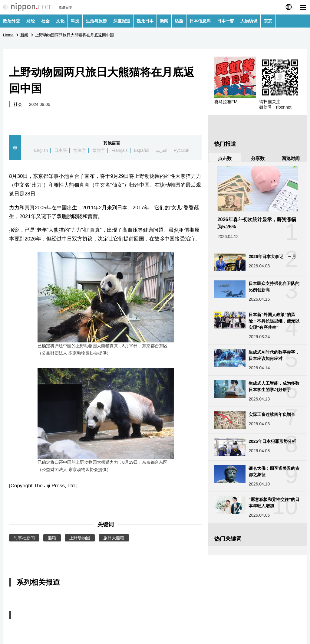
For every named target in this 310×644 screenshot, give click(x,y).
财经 (30, 20)
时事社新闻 (24, 537)
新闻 (164, 20)
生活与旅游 (96, 20)
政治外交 (11, 20)
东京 (268, 20)
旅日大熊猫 (113, 537)
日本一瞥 (225, 20)
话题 (179, 20)
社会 (45, 20)
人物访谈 (248, 20)
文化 (60, 20)
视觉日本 (145, 20)
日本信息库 (200, 20)
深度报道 (121, 20)
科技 (75, 20)
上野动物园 (80, 537)
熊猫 (52, 537)
